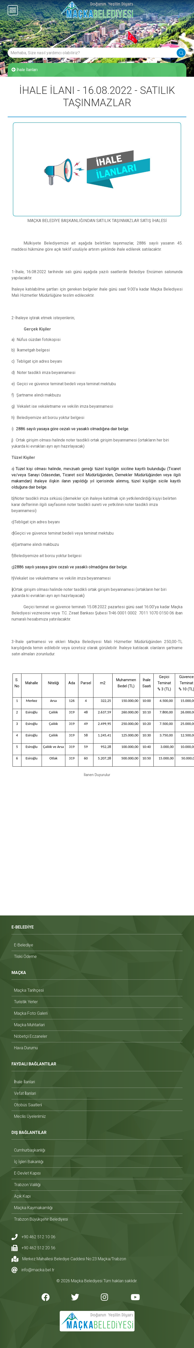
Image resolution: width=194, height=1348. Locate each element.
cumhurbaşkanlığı (29, 1150)
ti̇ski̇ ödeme (25, 956)
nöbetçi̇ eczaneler (30, 1036)
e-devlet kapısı (27, 1173)
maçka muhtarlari (29, 1024)
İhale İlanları (24, 69)
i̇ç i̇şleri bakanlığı (28, 1161)
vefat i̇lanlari (25, 1093)
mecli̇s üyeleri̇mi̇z (30, 1116)
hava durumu (26, 1047)
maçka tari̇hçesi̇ (29, 990)
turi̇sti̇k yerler (26, 1001)
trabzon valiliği (27, 1184)
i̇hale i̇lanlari (24, 1081)
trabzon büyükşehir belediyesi (41, 1219)
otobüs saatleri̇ (28, 1104)
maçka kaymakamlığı (33, 1207)
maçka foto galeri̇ (30, 1013)
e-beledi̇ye (23, 945)
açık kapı (22, 1196)
